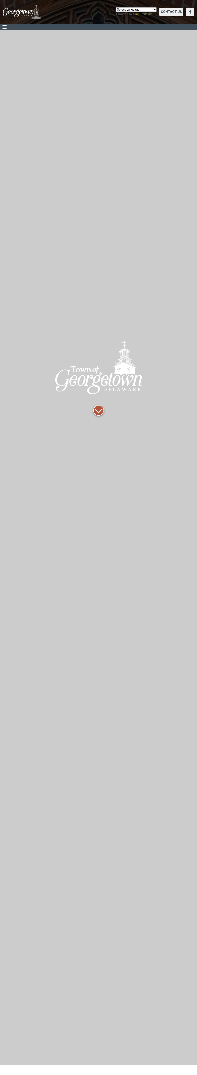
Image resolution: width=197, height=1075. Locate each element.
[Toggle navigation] (4, 27)
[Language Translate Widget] (136, 9)
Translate (143, 14)
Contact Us (171, 12)
